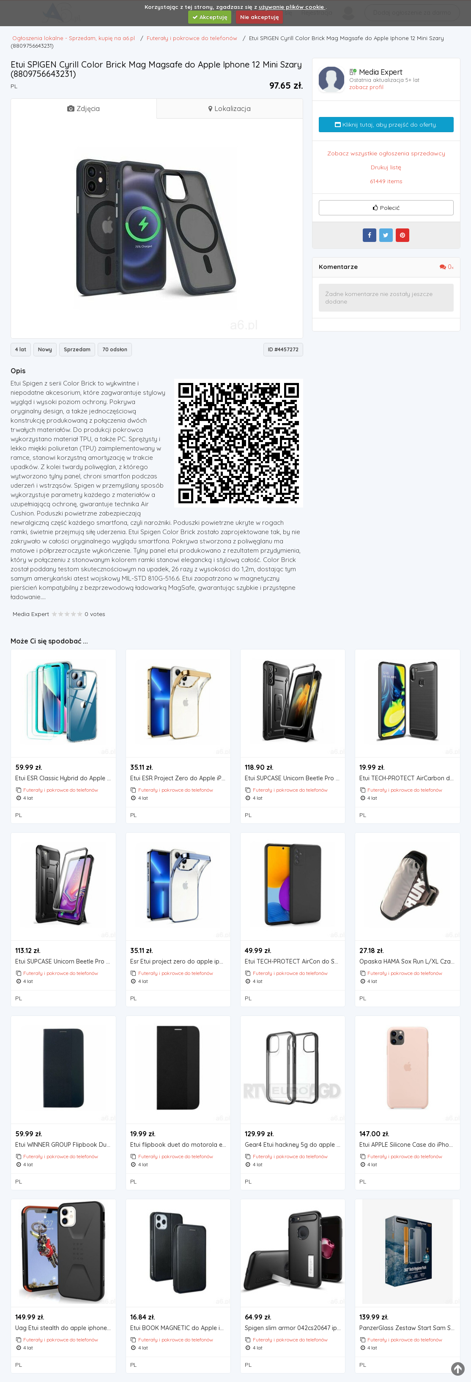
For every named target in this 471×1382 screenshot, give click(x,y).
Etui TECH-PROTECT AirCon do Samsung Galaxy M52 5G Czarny (295, 961)
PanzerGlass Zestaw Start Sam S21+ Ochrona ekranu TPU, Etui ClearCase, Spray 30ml (409, 1328)
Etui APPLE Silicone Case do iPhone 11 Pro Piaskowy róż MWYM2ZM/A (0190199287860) (409, 1144)
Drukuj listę (386, 167)
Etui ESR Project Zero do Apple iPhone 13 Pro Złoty (180, 778)
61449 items (386, 181)
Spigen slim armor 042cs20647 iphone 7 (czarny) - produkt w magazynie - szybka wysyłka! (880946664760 (295, 1328)
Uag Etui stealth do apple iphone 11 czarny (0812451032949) (65, 1328)
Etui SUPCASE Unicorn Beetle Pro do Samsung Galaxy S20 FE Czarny (65, 961)
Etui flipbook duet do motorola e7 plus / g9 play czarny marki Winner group (180, 1144)
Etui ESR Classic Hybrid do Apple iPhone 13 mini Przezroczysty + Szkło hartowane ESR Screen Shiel (65, 778)
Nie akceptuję (259, 17)
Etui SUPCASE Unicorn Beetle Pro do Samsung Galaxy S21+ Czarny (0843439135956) (295, 778)
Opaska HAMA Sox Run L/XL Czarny (409, 961)
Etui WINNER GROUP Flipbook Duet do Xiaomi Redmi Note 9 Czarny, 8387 (65, 1144)
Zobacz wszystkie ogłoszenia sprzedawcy (386, 153)
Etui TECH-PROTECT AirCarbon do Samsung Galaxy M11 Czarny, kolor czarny (409, 778)
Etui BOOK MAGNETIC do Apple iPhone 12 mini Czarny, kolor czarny (180, 1328)
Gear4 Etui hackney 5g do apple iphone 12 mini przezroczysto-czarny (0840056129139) (295, 1144)
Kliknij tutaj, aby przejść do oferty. (386, 124)
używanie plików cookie (292, 6)
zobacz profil (366, 87)
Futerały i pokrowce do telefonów (60, 790)
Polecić (386, 208)
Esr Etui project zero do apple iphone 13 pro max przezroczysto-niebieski (180, 961)
